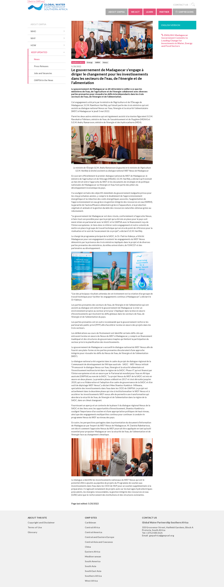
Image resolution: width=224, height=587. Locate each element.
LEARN (149, 12)
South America (92, 561)
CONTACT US (180, 4)
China (88, 546)
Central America (93, 532)
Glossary (32, 532)
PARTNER (164, 12)
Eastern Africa (92, 551)
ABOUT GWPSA (116, 12)
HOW (33, 45)
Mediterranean (93, 556)
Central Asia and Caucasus (99, 541)
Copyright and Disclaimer (41, 522)
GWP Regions (184, 12)
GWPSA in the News (43, 80)
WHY (33, 38)
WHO (33, 31)
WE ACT (135, 12)
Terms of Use (35, 527)
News (37, 59)
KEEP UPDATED (39, 52)
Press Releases (41, 66)
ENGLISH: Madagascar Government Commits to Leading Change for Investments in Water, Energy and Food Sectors (176, 40)
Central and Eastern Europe (99, 537)
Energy (89, 62)
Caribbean (90, 522)
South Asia (90, 566)
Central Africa (92, 527)
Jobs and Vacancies (43, 73)
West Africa (91, 580)
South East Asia (93, 571)
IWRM (97, 62)
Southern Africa (78, 62)
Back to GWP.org (36, 1)
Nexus (105, 62)
